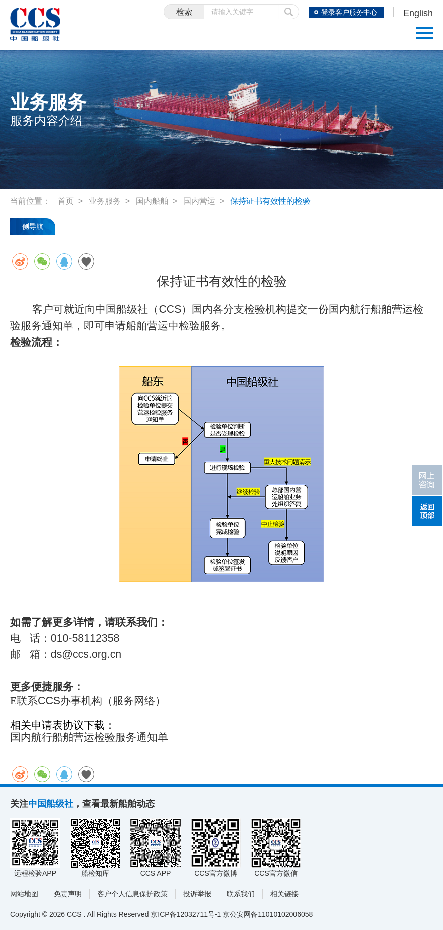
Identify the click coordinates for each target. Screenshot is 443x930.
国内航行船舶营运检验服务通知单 (89, 737)
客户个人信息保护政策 (132, 894)
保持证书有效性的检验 (270, 201)
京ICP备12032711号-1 (186, 914)
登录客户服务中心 (349, 12)
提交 (289, 11)
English (418, 13)
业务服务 (105, 201)
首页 (66, 201)
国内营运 (199, 201)
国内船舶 (152, 201)
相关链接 (284, 894)
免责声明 (68, 894)
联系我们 (241, 894)
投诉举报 (197, 894)
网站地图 (24, 894)
